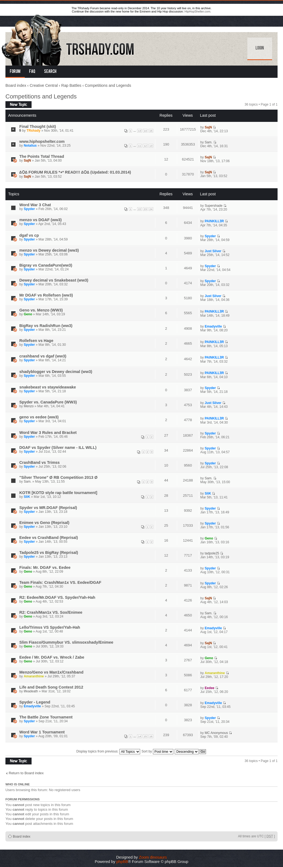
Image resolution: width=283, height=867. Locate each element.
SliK (27, 497)
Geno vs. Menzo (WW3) (41, 310)
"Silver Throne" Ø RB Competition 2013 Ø (58, 477)
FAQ (32, 72)
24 (150, 209)
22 (139, 209)
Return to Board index (26, 773)
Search (50, 72)
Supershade (213, 206)
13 (139, 130)
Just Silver (213, 251)
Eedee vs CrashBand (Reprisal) (48, 537)
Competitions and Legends (108, 85)
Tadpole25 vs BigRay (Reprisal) (48, 552)
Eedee (209, 688)
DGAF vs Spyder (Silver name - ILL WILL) (58, 447)
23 (145, 209)
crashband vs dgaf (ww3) (42, 356)
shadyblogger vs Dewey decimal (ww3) (55, 371)
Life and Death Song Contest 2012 (51, 687)
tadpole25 (212, 553)
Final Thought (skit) (37, 126)
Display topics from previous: (108, 751)
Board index (15, 85)
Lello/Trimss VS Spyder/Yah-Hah (49, 627)
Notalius (30, 145)
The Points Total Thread (41, 156)
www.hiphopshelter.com (41, 141)
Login (260, 48)
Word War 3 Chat (35, 205)
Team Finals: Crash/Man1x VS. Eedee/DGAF (60, 582)
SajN (208, 127)
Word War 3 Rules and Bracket (48, 432)
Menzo (28, 406)
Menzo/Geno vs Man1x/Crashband (51, 672)
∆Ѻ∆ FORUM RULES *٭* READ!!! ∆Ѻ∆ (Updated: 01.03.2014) (75, 172)
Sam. (208, 142)
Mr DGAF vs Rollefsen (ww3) (46, 295)
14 (145, 130)
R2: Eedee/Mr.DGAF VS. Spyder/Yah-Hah (57, 597)
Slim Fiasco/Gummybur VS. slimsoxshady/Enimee (66, 642)
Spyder (29, 209)
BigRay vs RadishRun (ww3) (45, 325)
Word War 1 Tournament (42, 732)
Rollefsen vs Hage (36, 340)
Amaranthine (34, 676)
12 (145, 145)
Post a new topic (18, 104)
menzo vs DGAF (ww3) (40, 220)
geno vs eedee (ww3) (39, 417)
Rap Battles (71, 85)
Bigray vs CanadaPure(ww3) (45, 265)
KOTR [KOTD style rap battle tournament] (58, 492)
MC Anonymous (216, 733)
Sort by (157, 751)
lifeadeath (31, 691)
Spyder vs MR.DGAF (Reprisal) (48, 507)
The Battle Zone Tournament (46, 717)
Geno (28, 314)
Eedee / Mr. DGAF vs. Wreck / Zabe (51, 657)
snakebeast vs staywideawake (47, 387)
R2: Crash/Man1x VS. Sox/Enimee (50, 612)
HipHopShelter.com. (197, 11)
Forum (15, 72)
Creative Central (44, 85)
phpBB (122, 861)
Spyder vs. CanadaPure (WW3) (48, 402)
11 (139, 145)
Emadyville (213, 326)
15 (150, 130)
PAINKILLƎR (214, 221)
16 (150, 736)
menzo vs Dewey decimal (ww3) (49, 250)
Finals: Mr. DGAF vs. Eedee (44, 567)
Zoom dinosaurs (153, 857)
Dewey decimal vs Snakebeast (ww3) (53, 280)
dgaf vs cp (29, 235)
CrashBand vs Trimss (39, 462)
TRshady (34, 130)
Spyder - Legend (34, 702)
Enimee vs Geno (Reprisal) (44, 522)
